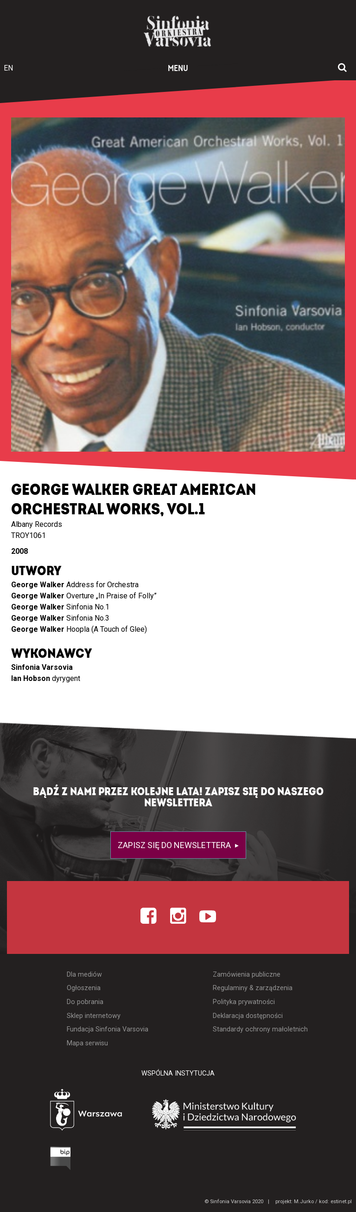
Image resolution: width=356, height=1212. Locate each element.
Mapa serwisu (87, 1043)
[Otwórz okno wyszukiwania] (342, 68)
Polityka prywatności (244, 1002)
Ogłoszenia (84, 988)
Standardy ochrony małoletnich (260, 1029)
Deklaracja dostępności (248, 1016)
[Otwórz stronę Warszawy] (60, 1112)
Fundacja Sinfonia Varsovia (107, 1029)
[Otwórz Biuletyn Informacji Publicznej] (25, 1160)
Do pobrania (85, 1002)
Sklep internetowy (94, 1016)
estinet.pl (341, 1202)
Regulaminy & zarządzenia (252, 988)
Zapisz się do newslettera (175, 845)
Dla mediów (84, 975)
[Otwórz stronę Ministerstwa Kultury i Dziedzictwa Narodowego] (238, 1115)
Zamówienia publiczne (246, 975)
